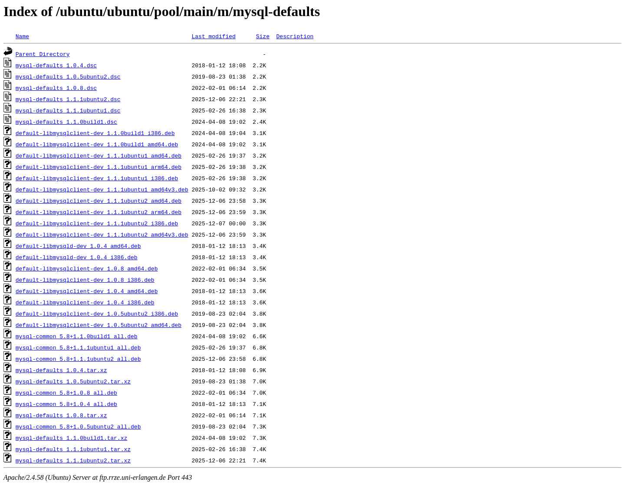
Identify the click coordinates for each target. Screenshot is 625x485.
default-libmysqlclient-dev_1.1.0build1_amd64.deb (97, 144)
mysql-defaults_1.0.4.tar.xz (61, 370)
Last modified (213, 36)
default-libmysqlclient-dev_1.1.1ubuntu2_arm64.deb (98, 212)
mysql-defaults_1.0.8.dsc (56, 88)
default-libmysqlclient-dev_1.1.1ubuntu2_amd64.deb (98, 201)
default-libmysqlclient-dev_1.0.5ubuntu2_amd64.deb (98, 325)
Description (294, 36)
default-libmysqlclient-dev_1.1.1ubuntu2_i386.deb (97, 223)
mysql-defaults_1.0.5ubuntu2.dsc (68, 76)
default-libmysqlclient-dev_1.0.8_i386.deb (85, 280)
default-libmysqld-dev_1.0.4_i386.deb (77, 257)
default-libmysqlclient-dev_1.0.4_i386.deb (85, 302)
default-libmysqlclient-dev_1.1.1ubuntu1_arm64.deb (98, 167)
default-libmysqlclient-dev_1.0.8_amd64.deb (87, 268)
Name (22, 36)
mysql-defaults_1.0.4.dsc (56, 65)
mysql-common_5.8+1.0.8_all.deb (66, 392)
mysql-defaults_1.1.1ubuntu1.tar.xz (73, 449)
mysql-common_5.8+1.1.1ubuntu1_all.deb (78, 347)
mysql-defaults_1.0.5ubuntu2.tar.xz (73, 381)
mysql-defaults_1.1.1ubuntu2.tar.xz (73, 460)
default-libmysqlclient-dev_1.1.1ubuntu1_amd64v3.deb (102, 189)
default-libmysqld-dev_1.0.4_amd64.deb (78, 246)
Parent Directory (43, 54)
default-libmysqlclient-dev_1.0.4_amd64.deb (87, 291)
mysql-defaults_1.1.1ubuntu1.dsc (68, 110)
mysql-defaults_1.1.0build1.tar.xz (71, 438)
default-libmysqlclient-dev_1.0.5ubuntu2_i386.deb (97, 313)
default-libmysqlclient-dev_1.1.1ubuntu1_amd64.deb (98, 155)
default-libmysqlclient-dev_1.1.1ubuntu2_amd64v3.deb (102, 234)
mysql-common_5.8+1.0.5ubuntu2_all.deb (78, 426)
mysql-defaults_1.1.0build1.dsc (66, 121)
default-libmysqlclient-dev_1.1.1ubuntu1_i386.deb (97, 178)
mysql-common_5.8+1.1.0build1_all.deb (77, 336)
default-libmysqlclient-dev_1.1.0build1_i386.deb (95, 133)
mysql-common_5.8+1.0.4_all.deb (66, 404)
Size (263, 36)
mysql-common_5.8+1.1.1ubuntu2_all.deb (78, 359)
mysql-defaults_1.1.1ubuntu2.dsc (68, 99)
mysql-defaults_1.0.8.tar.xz (61, 415)
